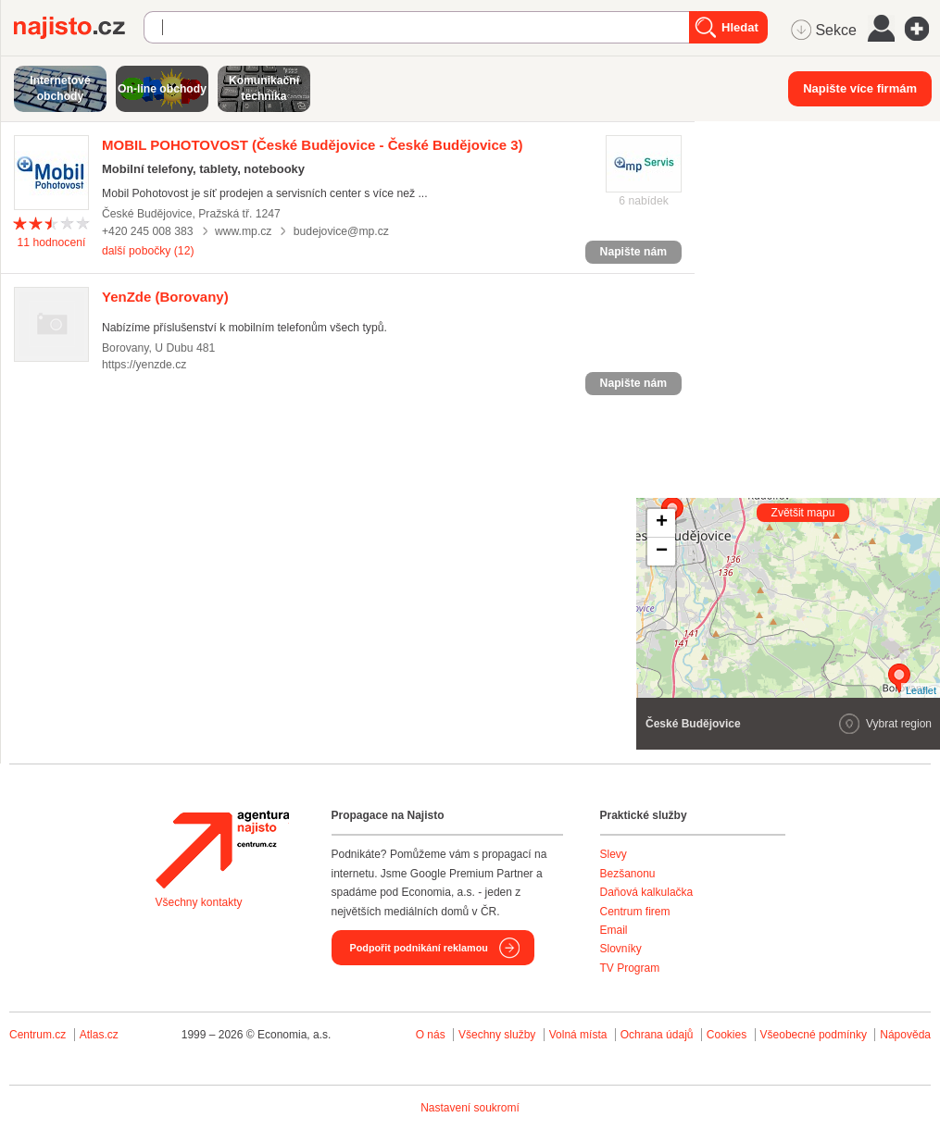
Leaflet (921, 690)
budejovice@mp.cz (341, 231)
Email (614, 930)
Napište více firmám (860, 88)
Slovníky (621, 948)
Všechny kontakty (199, 902)
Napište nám (633, 251)
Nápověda (905, 1034)
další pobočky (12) (148, 250)
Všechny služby (498, 1034)
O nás (430, 1034)
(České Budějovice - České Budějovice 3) (312, 145)
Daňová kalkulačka (647, 892)
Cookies (726, 1034)
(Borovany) (165, 296)
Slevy (613, 854)
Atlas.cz (99, 1034)
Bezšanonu (628, 873)
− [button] (662, 551)
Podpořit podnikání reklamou (419, 947)
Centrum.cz (37, 1034)
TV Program (630, 968)
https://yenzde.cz (144, 364)
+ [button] (662, 523)
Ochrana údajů (657, 1034)
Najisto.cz (79, 28)
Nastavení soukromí (470, 1107)
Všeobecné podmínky (813, 1034)
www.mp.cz (243, 231)
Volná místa (578, 1034)
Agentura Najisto (222, 849)
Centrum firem (635, 911)
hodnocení (52, 242)
